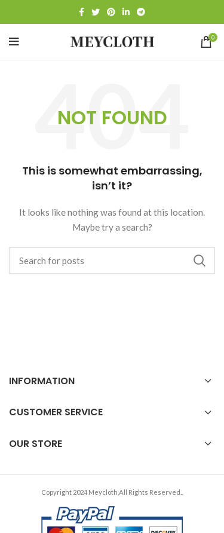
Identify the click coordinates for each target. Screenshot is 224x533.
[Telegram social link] (141, 12)
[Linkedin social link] (126, 12)
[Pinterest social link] (111, 12)
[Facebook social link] (81, 12)
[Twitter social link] (95, 12)
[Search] (112, 260)
